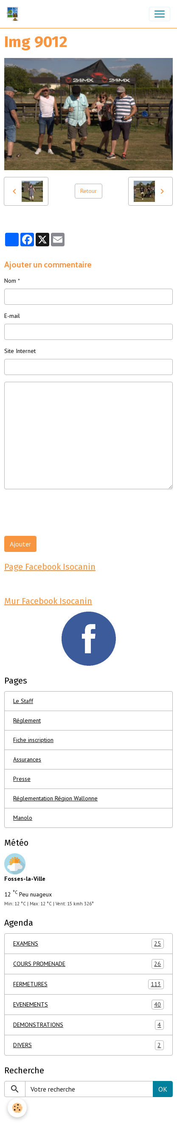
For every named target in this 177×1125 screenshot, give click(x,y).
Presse (22, 779)
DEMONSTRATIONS (88, 1025)
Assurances (27, 759)
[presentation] (68, 512)
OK (162, 1089)
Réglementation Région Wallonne (55, 798)
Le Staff (23, 701)
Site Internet (20, 351)
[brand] (14, 14)
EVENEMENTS (88, 1004)
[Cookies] (17, 1107)
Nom (10, 280)
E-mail (12, 316)
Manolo (22, 818)
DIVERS (88, 1045)
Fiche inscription (33, 740)
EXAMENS (88, 944)
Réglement (27, 720)
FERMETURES (88, 984)
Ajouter (20, 544)
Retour (88, 191)
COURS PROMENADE (88, 964)
